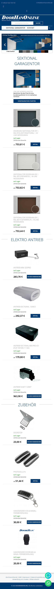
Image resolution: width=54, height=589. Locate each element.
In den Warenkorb (34, 277)
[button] (5, 43)
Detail (35, 144)
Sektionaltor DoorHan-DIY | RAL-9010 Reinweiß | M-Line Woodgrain (26, 176)
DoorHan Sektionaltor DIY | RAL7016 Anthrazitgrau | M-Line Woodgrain (25, 133)
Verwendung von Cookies (20, 579)
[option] (27, 43)
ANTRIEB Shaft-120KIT (22, 387)
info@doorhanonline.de (44, 3)
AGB (19, 577)
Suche (38, 23)
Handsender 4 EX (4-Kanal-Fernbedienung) (25, 512)
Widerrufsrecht (34, 579)
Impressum (26, 577)
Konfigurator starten (27, 101)
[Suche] (22, 23)
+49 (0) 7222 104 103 (9, 3)
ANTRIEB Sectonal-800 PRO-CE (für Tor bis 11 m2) (26, 347)
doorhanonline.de (11, 577)
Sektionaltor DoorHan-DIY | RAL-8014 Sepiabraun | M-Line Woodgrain (26, 219)
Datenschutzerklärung (38, 577)
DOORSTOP (17, 432)
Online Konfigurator (23, 91)
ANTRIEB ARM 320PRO (22, 267)
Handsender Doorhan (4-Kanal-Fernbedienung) (24, 553)
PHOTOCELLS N (19, 472)
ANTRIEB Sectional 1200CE (24, 306)
